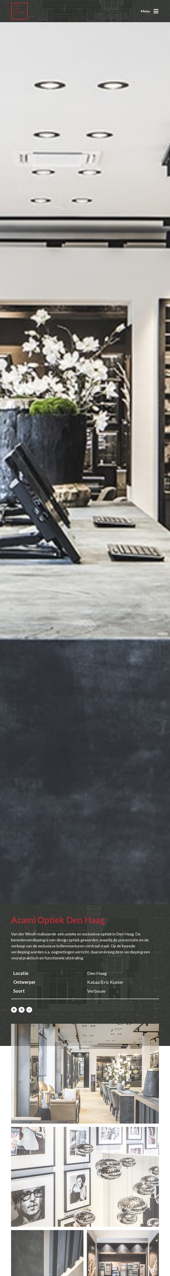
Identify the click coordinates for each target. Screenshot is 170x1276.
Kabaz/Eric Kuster (105, 982)
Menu (145, 11)
